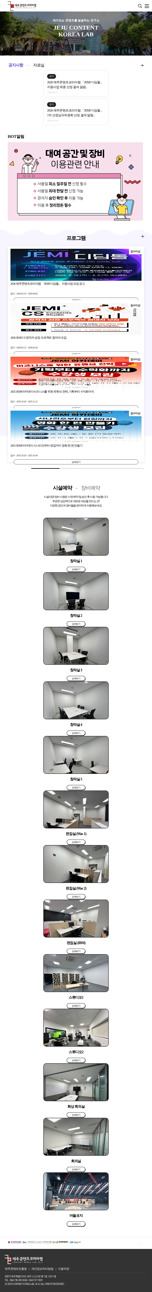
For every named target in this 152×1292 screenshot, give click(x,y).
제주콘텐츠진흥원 (16, 1268)
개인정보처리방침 (42, 1268)
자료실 (38, 65)
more (136, 64)
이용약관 (63, 1268)
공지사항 (15, 65)
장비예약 (90, 488)
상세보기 (76, 462)
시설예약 (62, 488)
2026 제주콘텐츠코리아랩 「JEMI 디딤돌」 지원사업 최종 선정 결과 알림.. (75, 85)
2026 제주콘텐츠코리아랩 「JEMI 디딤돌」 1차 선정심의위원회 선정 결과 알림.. (75, 113)
